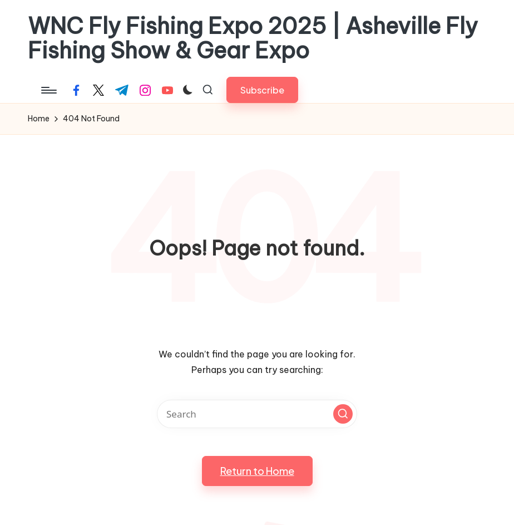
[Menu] (48, 90)
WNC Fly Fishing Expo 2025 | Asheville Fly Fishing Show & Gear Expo (253, 38)
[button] (262, 90)
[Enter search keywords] (257, 414)
